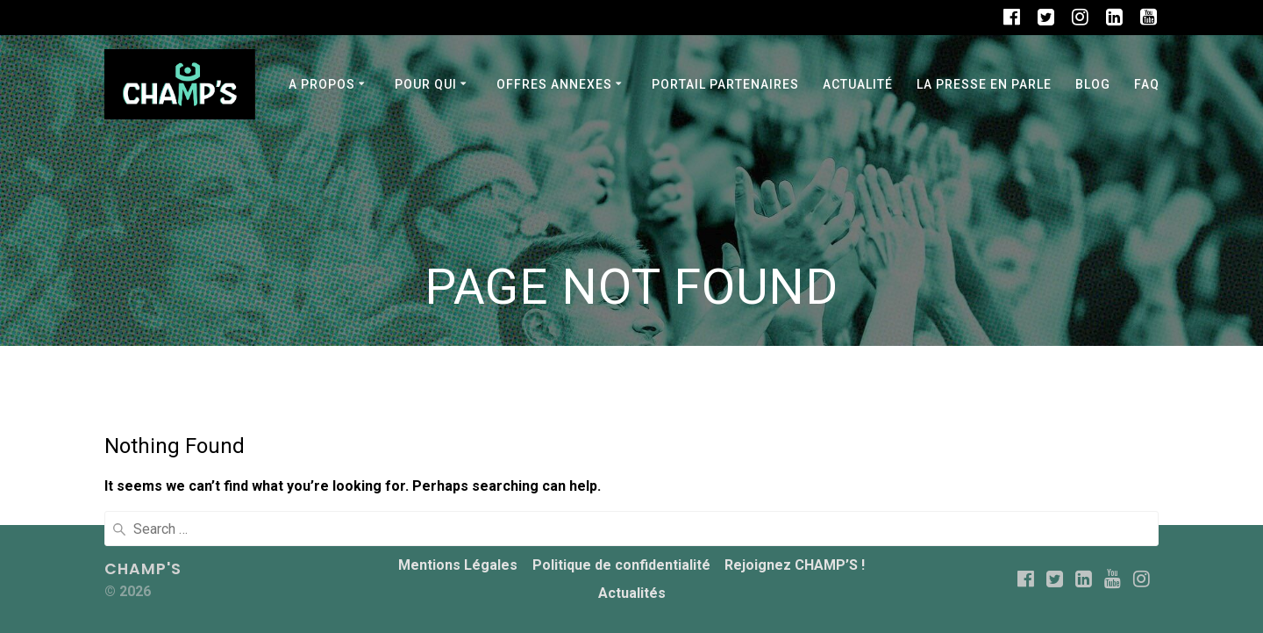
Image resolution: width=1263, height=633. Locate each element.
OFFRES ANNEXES (554, 84)
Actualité (858, 84)
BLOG (1092, 84)
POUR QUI (426, 84)
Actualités (632, 593)
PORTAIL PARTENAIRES (725, 84)
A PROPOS (322, 84)
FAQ (1147, 84)
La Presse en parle (984, 84)
